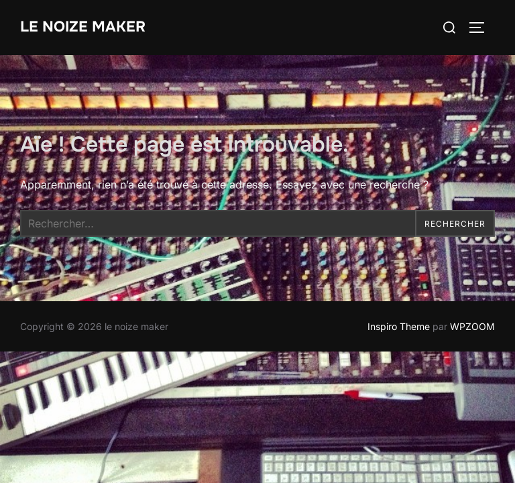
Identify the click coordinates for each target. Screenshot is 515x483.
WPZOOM (472, 327)
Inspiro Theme (398, 327)
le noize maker (83, 26)
